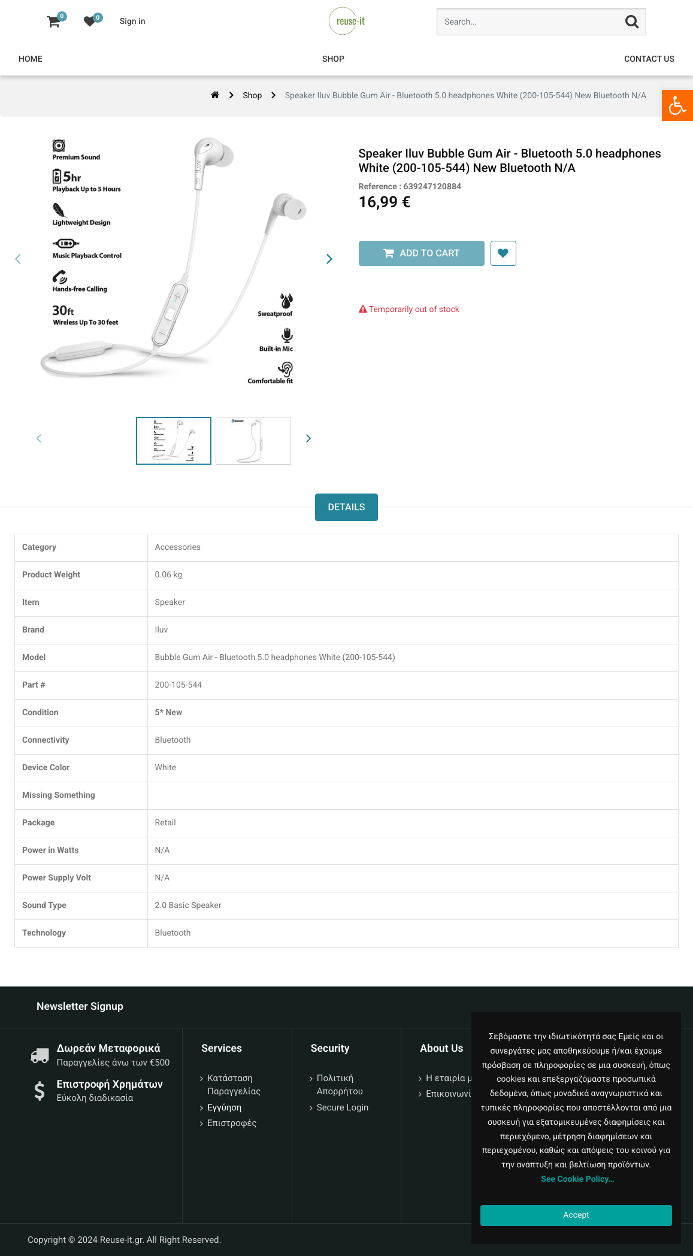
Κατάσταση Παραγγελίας (234, 1085)
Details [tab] (346, 507)
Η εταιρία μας (454, 1078)
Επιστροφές (231, 1123)
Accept (576, 1215)
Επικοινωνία (451, 1093)
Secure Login (343, 1107)
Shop (252, 96)
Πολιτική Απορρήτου (340, 1085)
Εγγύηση (224, 1107)
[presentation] (18, 259)
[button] (500, 253)
